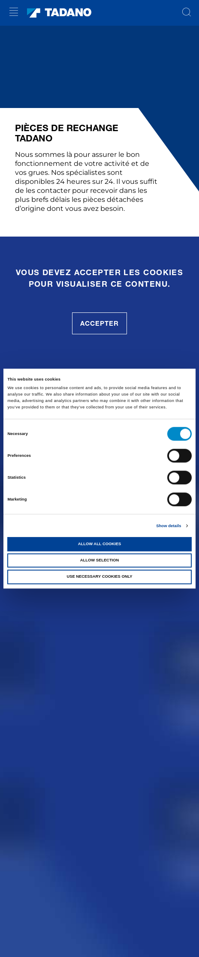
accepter (99, 323)
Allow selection (99, 560)
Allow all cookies (99, 544)
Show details (168, 526)
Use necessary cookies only (99, 577)
